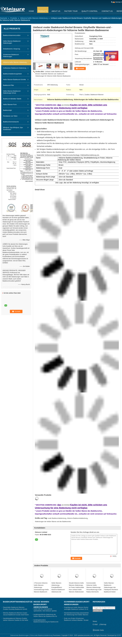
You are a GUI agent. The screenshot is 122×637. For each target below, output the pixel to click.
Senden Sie (97, 611)
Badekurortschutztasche (11, 122)
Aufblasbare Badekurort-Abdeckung (14, 68)
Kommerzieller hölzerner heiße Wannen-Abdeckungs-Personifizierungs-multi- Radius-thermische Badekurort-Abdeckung (94, 588)
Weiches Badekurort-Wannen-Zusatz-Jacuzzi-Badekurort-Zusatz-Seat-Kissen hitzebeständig (16, 614)
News (95, 621)
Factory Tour (70, 11)
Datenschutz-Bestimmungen (19, 635)
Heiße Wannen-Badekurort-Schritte (14, 79)
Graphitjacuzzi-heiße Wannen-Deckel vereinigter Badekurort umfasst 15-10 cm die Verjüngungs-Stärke (76, 609)
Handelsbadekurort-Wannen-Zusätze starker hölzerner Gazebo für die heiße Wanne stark (15, 620)
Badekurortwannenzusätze (11, 35)
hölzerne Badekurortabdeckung (77, 518)
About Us (56, 11)
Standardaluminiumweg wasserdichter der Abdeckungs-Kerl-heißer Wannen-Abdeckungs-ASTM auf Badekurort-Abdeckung (76, 615)
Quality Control (89, 11)
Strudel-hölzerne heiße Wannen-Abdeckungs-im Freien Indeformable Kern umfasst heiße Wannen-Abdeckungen (76, 587)
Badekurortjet (7, 110)
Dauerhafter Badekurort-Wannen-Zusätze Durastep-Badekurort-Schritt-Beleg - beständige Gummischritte (15, 609)
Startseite (3, 18)
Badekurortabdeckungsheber (12, 74)
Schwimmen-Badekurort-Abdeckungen (11, 55)
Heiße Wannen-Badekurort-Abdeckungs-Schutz (12, 92)
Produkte (13, 18)
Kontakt (81, 68)
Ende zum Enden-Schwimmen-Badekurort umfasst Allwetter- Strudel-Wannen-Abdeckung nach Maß (76, 620)
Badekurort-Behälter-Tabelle (12, 99)
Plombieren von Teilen (10, 116)
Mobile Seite (98, 630)
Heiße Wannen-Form (10, 104)
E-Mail (95, 624)
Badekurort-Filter (8, 85)
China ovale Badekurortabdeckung (41, 635)
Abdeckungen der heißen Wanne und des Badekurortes (53, 521)
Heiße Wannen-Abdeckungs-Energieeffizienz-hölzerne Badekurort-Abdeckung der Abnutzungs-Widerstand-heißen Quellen (58, 590)
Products (43, 11)
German (118, 2)
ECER (119, 635)
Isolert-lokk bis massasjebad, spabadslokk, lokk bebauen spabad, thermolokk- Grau (45, 610)
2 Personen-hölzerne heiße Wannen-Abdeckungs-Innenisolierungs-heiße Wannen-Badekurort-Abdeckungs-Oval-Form (41, 588)
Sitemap (103, 624)
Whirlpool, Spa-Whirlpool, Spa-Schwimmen (13, 128)
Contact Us (107, 11)
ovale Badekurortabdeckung (57, 518)
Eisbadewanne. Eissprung (11, 49)
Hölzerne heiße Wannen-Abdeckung (34, 18)
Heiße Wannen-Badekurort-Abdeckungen (12, 42)
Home (31, 11)
